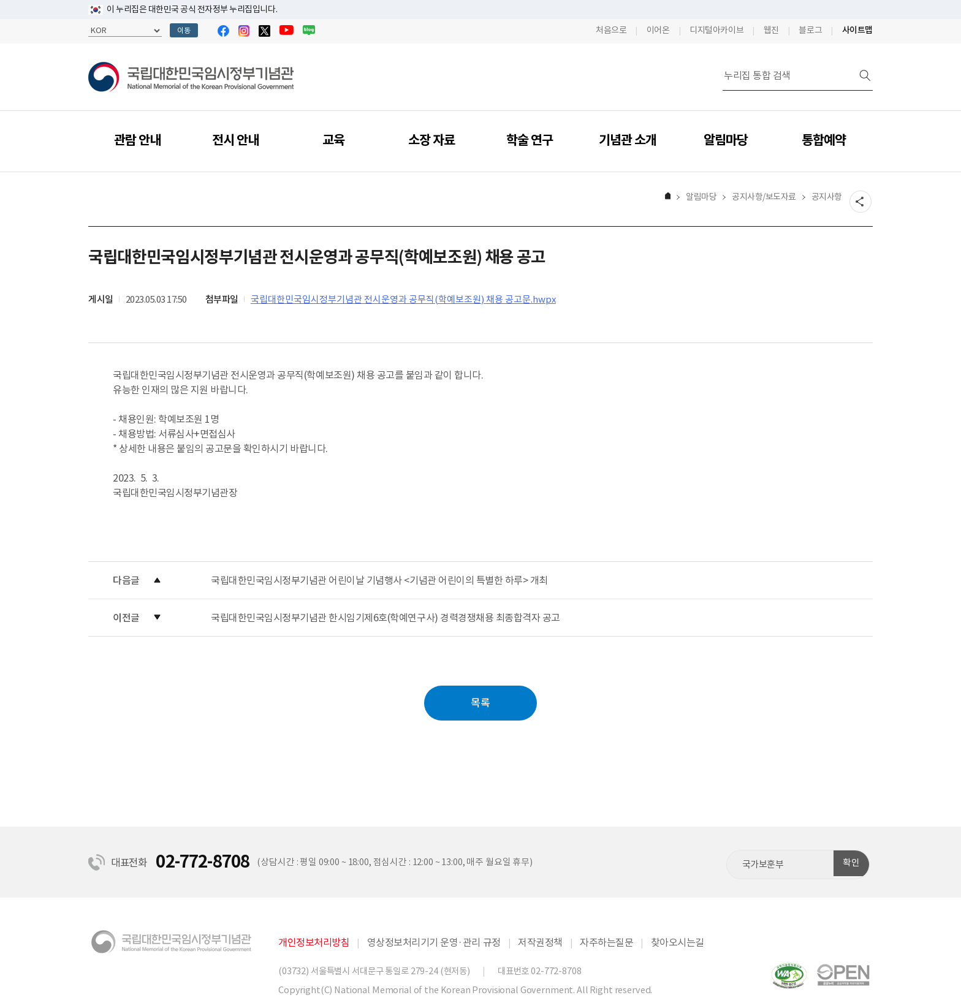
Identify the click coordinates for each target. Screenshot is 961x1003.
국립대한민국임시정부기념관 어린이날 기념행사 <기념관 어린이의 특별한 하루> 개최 (379, 586)
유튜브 (286, 30)
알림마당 (726, 140)
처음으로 (611, 30)
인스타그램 (243, 31)
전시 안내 (235, 140)
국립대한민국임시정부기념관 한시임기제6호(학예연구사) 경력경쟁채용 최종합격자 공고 (385, 624)
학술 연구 (529, 140)
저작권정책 (540, 953)
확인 (853, 869)
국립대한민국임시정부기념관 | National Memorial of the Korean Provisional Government (191, 77)
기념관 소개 (627, 140)
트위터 (264, 31)
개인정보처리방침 (313, 953)
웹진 (771, 30)
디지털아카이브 (716, 30)
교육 (333, 140)
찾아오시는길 (677, 953)
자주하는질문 (606, 953)
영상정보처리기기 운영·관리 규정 (434, 953)
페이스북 (223, 31)
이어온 (658, 30)
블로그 (309, 30)
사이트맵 (857, 30)
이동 (184, 30)
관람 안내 (137, 140)
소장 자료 (431, 140)
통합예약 (824, 140)
